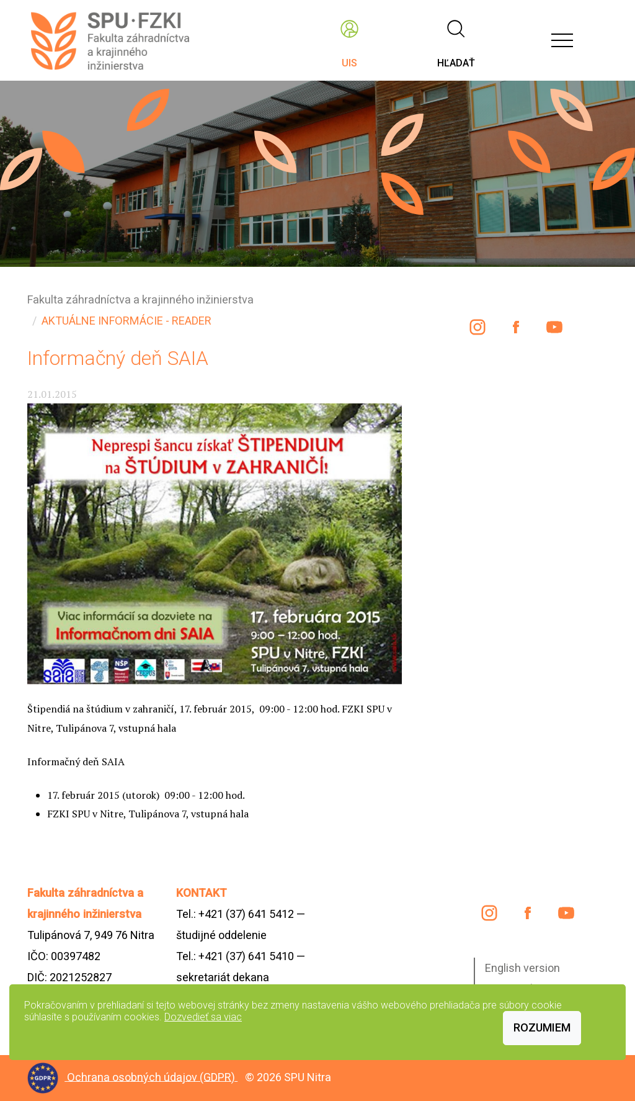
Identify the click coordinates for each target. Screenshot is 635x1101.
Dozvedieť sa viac (203, 1017)
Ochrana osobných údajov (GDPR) (152, 1076)
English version (522, 967)
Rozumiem (542, 1027)
